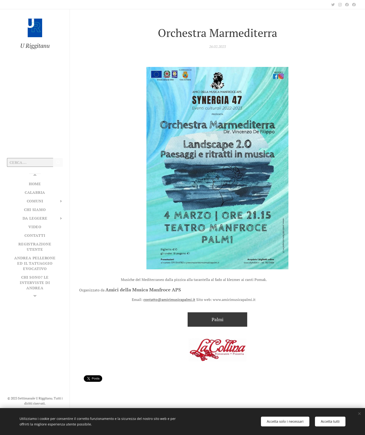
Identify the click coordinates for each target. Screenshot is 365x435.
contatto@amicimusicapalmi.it (169, 299)
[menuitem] (34, 184)
